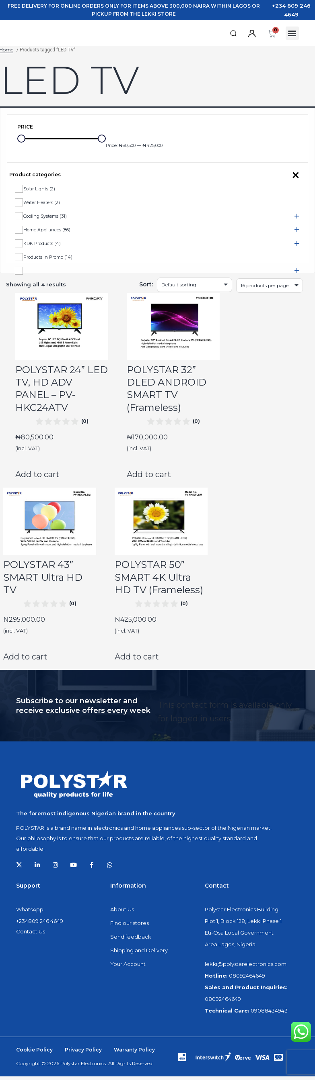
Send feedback (130, 940)
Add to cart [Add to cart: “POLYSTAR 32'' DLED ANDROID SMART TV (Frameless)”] (149, 477)
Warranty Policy (134, 1053)
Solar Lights (39, 192)
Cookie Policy (34, 1053)
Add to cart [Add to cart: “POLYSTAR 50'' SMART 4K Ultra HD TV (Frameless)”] (137, 660)
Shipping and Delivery (139, 954)
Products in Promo (47, 260)
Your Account (128, 967)
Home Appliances (46, 233)
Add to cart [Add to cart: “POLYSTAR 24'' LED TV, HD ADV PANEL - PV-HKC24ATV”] (37, 477)
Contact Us (30, 935)
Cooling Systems (45, 219)
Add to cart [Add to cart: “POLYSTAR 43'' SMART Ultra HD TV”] (25, 660)
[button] (233, 35)
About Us (122, 913)
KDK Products (42, 246)
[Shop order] (194, 288)
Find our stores (129, 926)
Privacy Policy (83, 1053)
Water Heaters (41, 205)
